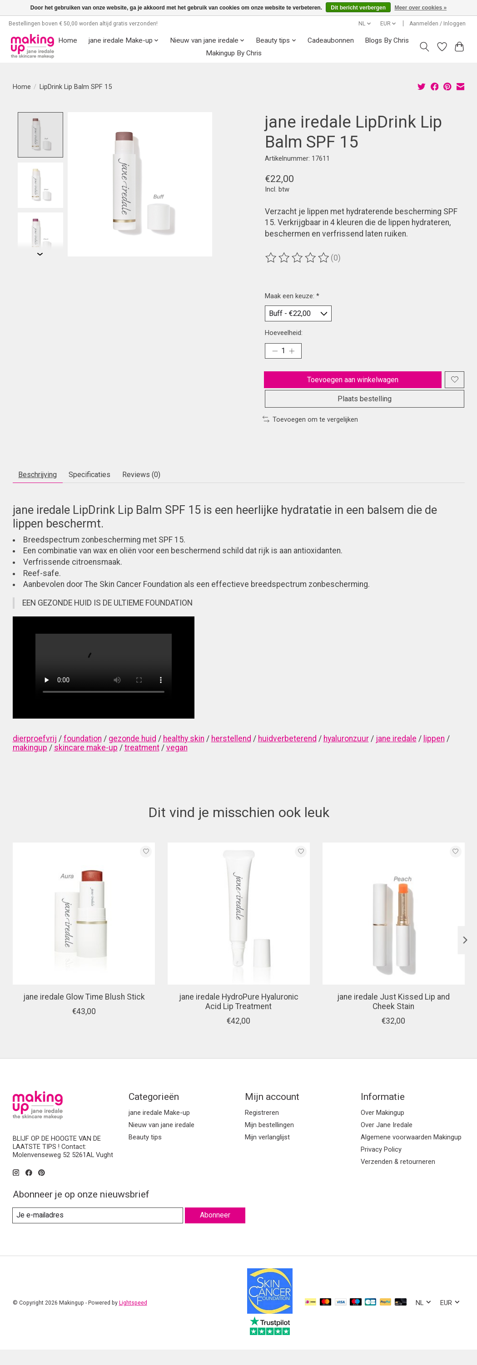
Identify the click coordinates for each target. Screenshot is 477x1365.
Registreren (262, 1127)
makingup (30, 762)
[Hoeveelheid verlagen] (274, 354)
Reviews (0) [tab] (162, 488)
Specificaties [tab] (102, 488)
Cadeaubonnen (331, 40)
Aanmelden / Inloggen (437, 23)
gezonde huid (132, 753)
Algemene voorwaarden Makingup (411, 1152)
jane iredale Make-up (159, 1127)
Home (67, 40)
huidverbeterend (287, 753)
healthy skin (183, 753)
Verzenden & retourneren (398, 1177)
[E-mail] (97, 1230)
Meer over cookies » (420, 8)
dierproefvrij (35, 753)
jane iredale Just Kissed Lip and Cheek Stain (393, 1016)
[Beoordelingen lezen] (298, 258)
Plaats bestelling (364, 409)
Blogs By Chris (387, 40)
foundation (83, 753)
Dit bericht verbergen (358, 8)
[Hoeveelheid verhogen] (294, 354)
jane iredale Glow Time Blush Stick (83, 1011)
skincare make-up (86, 762)
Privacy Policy (381, 1164)
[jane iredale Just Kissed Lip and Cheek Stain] (393, 928)
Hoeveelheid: (284, 335)
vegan (177, 762)
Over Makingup (382, 1127)
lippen (434, 753)
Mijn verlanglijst (267, 1152)
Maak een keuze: (292, 296)
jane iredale (396, 753)
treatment (141, 762)
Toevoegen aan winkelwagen (351, 385)
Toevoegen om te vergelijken (310, 431)
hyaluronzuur (346, 753)
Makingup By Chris (234, 53)
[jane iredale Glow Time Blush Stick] (84, 928)
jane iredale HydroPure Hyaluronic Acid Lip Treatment (238, 1016)
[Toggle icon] (424, 47)
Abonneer (214, 1230)
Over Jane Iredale (386, 1139)
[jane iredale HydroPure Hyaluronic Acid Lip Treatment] (238, 928)
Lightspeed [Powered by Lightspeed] (133, 1318)
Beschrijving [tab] (42, 488)
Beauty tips (145, 1152)
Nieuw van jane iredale (161, 1139)
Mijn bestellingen (269, 1139)
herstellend (231, 753)
